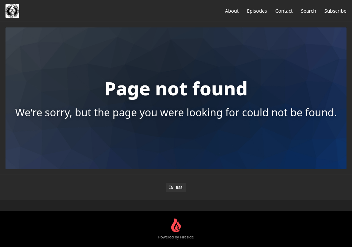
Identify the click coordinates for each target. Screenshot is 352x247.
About (232, 11)
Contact (284, 11)
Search (308, 11)
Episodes (257, 11)
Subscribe (335, 11)
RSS (175, 187)
